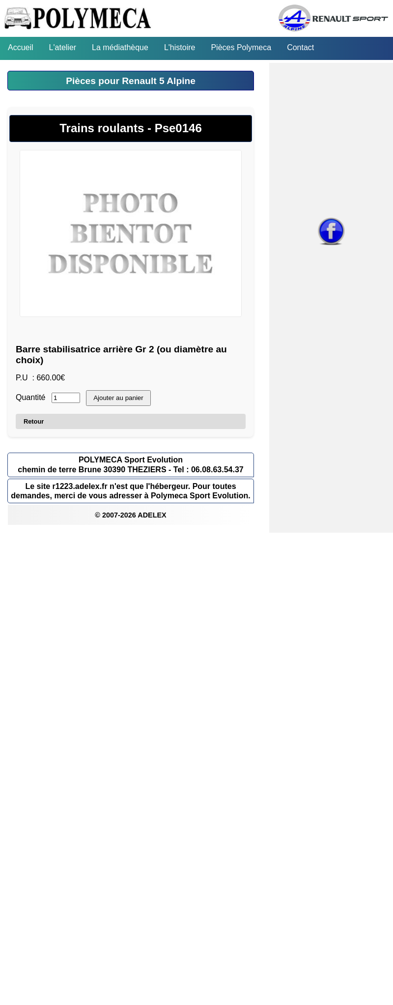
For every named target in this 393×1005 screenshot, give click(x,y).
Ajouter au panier (118, 398)
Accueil (20, 47)
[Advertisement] (188, 601)
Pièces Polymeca (241, 47)
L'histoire (180, 47)
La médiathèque (120, 47)
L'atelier (63, 47)
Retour (34, 421)
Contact (300, 47)
